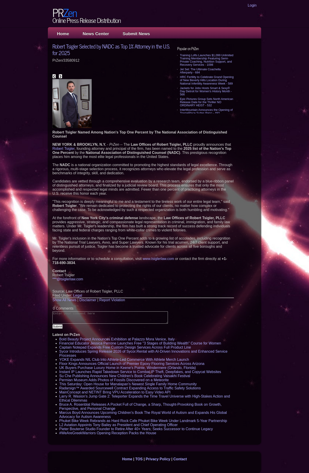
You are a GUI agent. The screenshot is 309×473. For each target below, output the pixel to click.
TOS (139, 459)
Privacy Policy (158, 459)
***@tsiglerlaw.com (67, 279)
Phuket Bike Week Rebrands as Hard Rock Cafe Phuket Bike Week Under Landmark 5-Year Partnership (143, 421)
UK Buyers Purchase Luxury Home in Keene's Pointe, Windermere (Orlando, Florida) (127, 368)
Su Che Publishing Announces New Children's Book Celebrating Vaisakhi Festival (124, 376)
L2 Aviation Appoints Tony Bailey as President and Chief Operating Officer (118, 425)
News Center (96, 33)
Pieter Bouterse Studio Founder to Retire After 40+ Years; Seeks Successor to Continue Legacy (136, 429)
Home (63, 33)
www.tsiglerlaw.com (158, 259)
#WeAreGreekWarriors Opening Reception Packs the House (107, 433)
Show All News (64, 300)
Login (252, 5)
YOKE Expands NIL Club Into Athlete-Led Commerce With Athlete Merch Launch (124, 359)
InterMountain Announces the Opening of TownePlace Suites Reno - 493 (206, 111)
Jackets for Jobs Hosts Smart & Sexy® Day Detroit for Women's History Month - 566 (206, 91)
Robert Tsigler (63, 148)
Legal (77, 295)
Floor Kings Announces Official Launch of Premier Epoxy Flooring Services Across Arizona (131, 364)
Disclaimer (87, 300)
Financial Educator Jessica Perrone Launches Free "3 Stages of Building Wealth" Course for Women (140, 343)
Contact (180, 459)
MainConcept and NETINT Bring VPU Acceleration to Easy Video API (114, 392)
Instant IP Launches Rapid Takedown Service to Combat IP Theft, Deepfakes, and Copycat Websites (140, 372)
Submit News (136, 33)
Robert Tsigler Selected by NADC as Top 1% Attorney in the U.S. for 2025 (111, 49)
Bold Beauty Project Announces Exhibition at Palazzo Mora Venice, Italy (117, 339)
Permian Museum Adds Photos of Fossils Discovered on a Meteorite (114, 380)
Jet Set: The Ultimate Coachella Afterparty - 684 (200, 71)
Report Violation (112, 300)
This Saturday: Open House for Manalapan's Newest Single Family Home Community (128, 384)
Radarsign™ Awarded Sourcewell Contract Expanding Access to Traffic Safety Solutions (130, 388)
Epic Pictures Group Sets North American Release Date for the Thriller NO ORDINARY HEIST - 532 (206, 102)
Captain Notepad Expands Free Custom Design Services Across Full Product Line (125, 347)
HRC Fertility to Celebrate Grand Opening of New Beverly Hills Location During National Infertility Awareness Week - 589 (207, 80)
